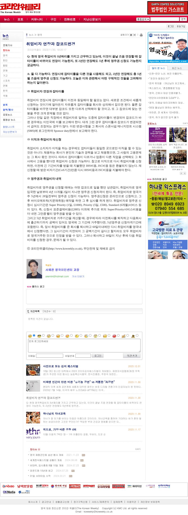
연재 (5, 70)
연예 (5, 85)
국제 (5, 95)
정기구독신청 (81, 501)
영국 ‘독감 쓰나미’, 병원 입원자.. (178, 146)
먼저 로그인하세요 (84, 345)
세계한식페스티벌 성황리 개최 (46, 460)
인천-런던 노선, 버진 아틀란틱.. (166, 73)
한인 (5, 60)
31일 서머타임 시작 (40, 475)
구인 (53, 19)
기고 (5, 75)
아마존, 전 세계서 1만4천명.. (164, 112)
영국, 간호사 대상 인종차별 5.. (165, 93)
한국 (5, 90)
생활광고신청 (62, 501)
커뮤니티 (37, 19)
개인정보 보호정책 (150, 501)
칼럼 (5, 65)
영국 (5, 55)
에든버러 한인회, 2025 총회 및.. (178, 168)
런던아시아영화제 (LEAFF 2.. (164, 97)
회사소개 (33, 501)
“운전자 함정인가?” (159, 78)
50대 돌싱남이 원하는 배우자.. (165, 107)
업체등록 (117, 501)
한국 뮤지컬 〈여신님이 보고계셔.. (167, 83)
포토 (20, 19)
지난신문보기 (92, 19)
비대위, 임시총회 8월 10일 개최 (47, 465)
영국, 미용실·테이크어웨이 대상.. (166, 102)
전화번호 (70, 19)
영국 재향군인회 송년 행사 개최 (46, 454)
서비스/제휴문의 (100, 501)
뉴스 (7, 19)
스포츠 (6, 80)
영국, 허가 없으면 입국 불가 (164, 117)
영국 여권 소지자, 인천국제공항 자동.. (157, 168)
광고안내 (46, 501)
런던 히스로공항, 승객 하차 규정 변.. (157, 146)
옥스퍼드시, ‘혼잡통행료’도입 (164, 88)
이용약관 (131, 501)
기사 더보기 (78, 276)
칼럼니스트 (9, 126)
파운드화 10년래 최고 (41, 470)
